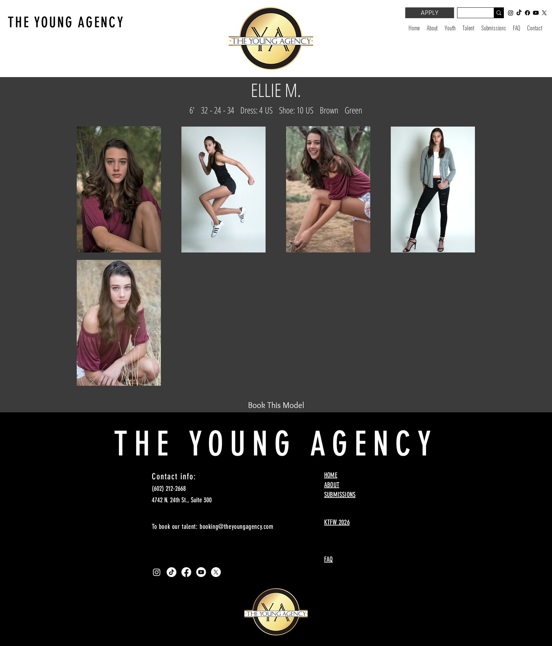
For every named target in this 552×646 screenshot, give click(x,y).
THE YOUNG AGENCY (66, 22)
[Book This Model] (276, 405)
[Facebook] (186, 572)
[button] (450, 28)
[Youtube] (201, 572)
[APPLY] (429, 12)
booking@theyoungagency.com (237, 526)
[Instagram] (157, 572)
